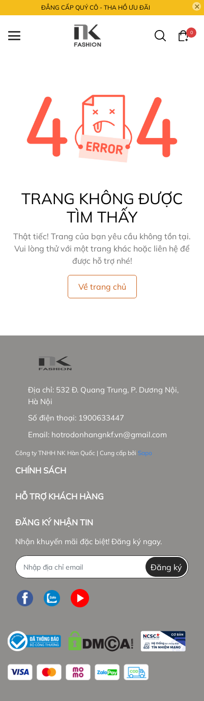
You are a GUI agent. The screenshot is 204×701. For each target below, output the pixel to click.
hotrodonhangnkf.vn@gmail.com (109, 434)
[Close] (196, 6)
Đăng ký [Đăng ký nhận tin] (166, 567)
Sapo (145, 453)
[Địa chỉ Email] (102, 566)
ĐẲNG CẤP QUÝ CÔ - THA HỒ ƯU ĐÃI (95, 7)
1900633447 (101, 418)
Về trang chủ (102, 287)
